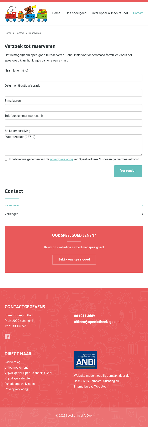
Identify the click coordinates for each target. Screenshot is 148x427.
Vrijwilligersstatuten (18, 378)
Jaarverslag (12, 362)
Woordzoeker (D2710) (73, 145)
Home (56, 13)
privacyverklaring (61, 159)
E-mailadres (13, 100)
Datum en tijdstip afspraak (22, 85)
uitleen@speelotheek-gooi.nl (97, 322)
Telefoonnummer (24, 116)
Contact (138, 13)
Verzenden (128, 171)
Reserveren (12, 205)
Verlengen (11, 214)
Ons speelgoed (76, 13)
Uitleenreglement (16, 367)
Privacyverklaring (16, 389)
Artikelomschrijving (17, 131)
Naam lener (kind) (16, 70)
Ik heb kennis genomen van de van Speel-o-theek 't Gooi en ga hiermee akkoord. (74, 159)
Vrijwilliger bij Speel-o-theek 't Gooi (28, 373)
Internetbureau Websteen (91, 386)
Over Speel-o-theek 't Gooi (110, 13)
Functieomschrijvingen (20, 384)
